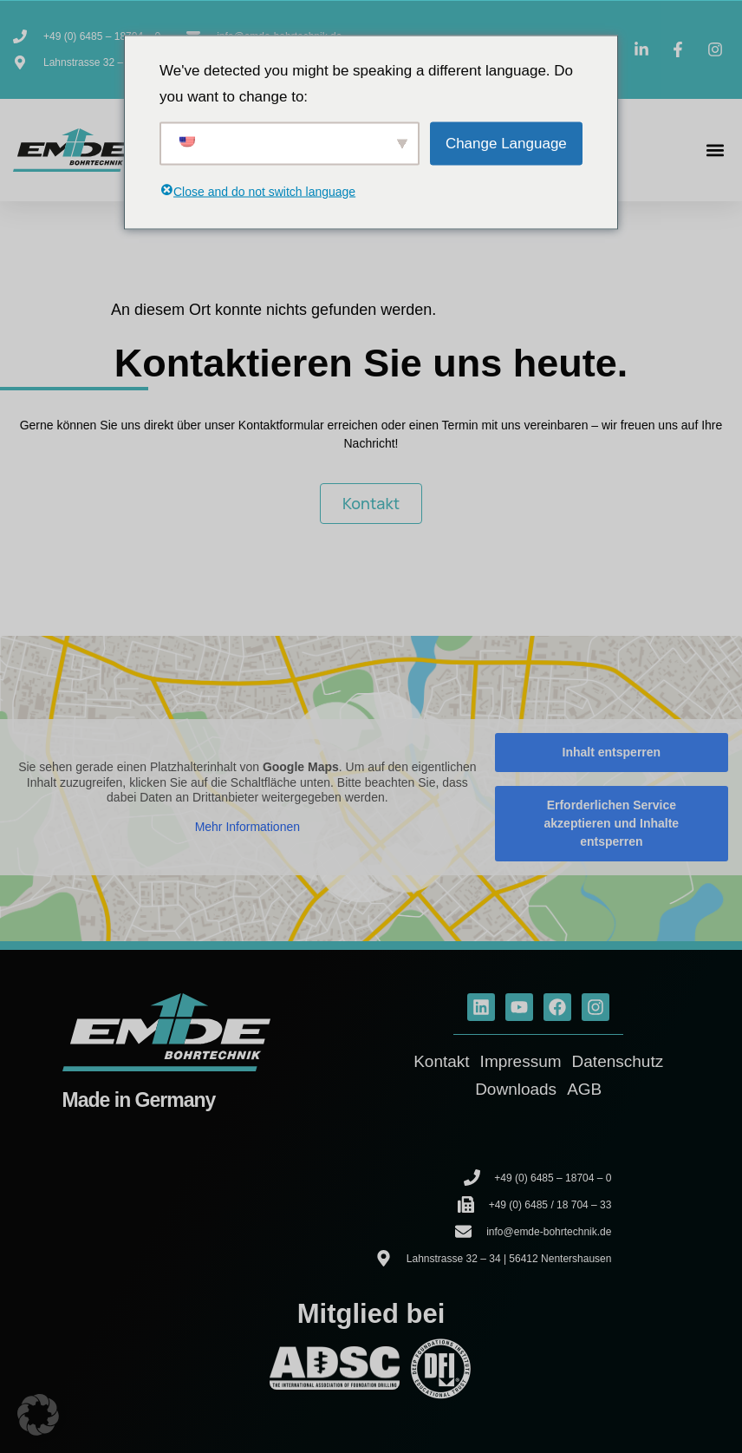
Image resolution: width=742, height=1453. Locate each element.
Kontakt (441, 1061)
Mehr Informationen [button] (247, 826)
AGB (584, 1089)
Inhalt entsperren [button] (612, 752)
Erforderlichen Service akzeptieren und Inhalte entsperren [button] (612, 823)
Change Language (506, 142)
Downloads (515, 1089)
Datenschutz (618, 1061)
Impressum (521, 1061)
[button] (714, 150)
